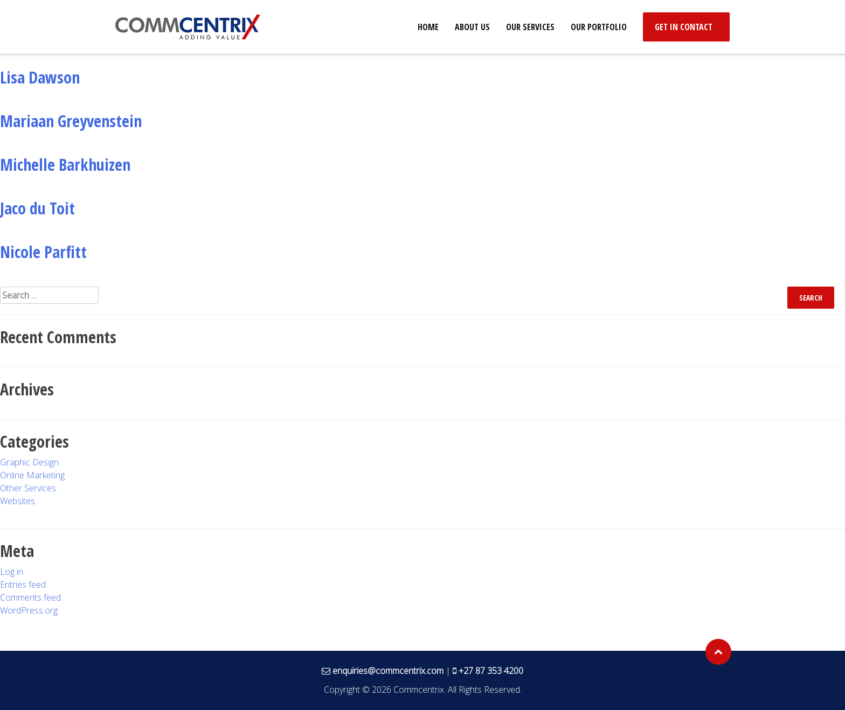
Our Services (530, 27)
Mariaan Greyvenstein (71, 121)
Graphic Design (29, 462)
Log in (11, 571)
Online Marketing (32, 475)
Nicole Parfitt (43, 252)
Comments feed (30, 597)
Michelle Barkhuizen (65, 165)
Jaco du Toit (37, 208)
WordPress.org (29, 610)
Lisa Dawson (40, 77)
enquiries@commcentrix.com (388, 671)
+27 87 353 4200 (491, 671)
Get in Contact (683, 27)
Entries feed (23, 584)
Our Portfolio (599, 27)
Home (428, 27)
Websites (17, 501)
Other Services (28, 488)
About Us (472, 27)
